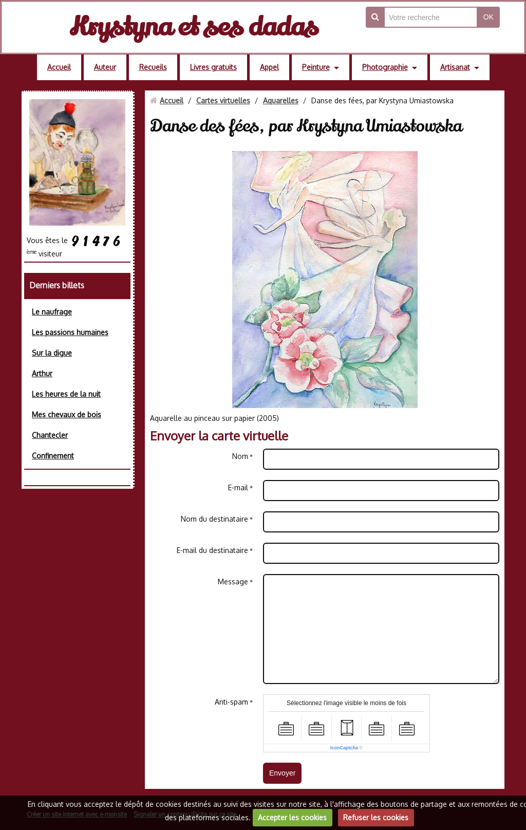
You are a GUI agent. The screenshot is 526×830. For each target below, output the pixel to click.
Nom (240, 456)
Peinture (316, 67)
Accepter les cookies (292, 817)
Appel (269, 67)
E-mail (238, 487)
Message (233, 581)
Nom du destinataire (214, 518)
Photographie (385, 67)
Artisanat (455, 67)
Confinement (53, 455)
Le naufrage (52, 311)
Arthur (42, 373)
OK (488, 17)
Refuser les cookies (375, 817)
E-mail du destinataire (212, 550)
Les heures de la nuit (66, 394)
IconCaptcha (344, 747)
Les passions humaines (70, 332)
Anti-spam (231, 701)
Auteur (105, 67)
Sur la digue (52, 352)
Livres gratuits (213, 67)
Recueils (153, 67)
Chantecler (50, 435)
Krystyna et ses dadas (193, 27)
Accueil (59, 67)
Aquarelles (280, 100)
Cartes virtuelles (223, 100)
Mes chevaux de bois (66, 414)
